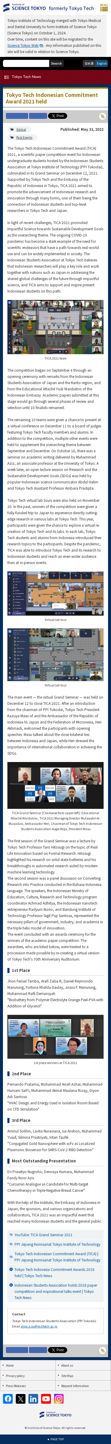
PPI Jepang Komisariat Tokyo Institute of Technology (57, 1244)
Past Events (24, 137)
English (102, 63)
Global (21, 129)
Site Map (67, 1375)
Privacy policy (15, 1375)
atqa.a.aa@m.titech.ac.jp (39, 1326)
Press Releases (16, 1386)
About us (67, 1365)
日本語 (89, 63)
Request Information (75, 1386)
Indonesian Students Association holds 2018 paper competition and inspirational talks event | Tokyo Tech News (56, 1291)
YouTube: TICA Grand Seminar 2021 (44, 1234)
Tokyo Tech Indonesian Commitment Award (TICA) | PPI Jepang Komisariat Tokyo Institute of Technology (57, 1256)
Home (10, 1365)
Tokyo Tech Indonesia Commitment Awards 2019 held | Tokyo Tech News (54, 1272)
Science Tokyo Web (23, 45)
